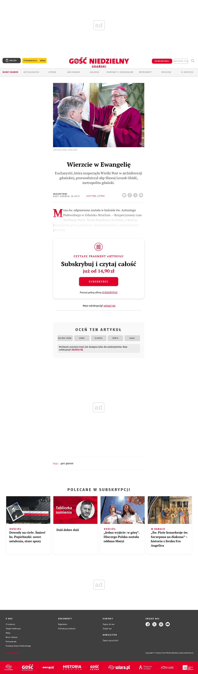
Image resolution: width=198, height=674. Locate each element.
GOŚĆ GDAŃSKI (67, 463)
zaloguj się (181, 61)
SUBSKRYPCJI (109, 292)
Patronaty (145, 72)
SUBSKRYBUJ (162, 61)
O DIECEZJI (187, 72)
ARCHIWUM (73, 72)
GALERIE (94, 72)
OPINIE (52, 72)
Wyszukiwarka (193, 61)
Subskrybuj (98, 281)
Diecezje (166, 72)
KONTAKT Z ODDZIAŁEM (120, 72)
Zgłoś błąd (13, 653)
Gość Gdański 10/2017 (66, 196)
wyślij (141, 194)
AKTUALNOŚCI (31, 72)
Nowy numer (10, 72)
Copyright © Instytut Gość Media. (158, 653)
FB (130, 194)
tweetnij (136, 194)
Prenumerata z (34, 60)
